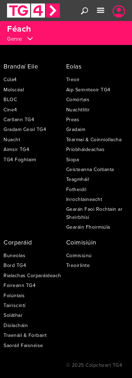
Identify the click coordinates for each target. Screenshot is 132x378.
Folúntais (14, 295)
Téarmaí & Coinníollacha (94, 139)
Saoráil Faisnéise (23, 345)
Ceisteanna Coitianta (90, 169)
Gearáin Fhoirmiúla (88, 226)
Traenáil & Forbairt (25, 335)
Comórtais (78, 99)
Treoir (73, 79)
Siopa (72, 159)
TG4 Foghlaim (20, 159)
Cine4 (10, 109)
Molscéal (14, 89)
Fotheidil (76, 189)
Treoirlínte (78, 265)
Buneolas (14, 255)
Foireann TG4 (20, 285)
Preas (73, 119)
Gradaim (76, 129)
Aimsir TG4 (16, 149)
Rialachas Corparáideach (32, 275)
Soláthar (13, 315)
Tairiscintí (15, 305)
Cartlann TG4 (19, 119)
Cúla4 (10, 79)
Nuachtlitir (78, 109)
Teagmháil (77, 179)
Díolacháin (16, 325)
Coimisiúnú (79, 255)
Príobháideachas (85, 149)
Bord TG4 (15, 265)
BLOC (10, 99)
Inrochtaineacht (84, 199)
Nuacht (12, 139)
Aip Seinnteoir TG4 (88, 89)
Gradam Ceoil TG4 (25, 129)
